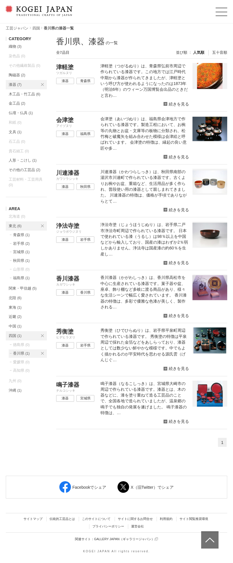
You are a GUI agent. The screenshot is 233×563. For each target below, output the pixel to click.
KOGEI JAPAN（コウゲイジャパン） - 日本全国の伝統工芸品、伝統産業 (38, 14)
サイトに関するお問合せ (135, 519)
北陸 (15, 298)
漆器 (15, 84)
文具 (15, 132)
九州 (15, 381)
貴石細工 (19, 151)
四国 (36, 28)
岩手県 (21, 243)
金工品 (17, 103)
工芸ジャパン (17, 28)
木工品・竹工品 (24, 94)
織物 (15, 46)
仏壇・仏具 (21, 113)
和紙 (15, 122)
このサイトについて (96, 519)
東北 (15, 226)
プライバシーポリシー (108, 526)
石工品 (17, 141)
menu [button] (221, 10)
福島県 (21, 278)
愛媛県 (21, 362)
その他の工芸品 (24, 170)
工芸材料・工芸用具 (26, 182)
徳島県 (21, 344)
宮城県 (21, 252)
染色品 (17, 56)
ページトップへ (209, 535)
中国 (15, 326)
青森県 (21, 235)
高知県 (21, 370)
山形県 (21, 269)
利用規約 (166, 519)
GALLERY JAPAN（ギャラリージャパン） (126, 539)
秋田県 (21, 260)
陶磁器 (17, 75)
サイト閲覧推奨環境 (193, 519)
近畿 (15, 316)
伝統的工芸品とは (62, 519)
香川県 (21, 353)
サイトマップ (33, 519)
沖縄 (15, 390)
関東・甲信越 (22, 288)
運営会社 (137, 526)
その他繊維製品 (24, 65)
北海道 (17, 216)
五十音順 (219, 52)
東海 (15, 307)
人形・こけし (22, 160)
